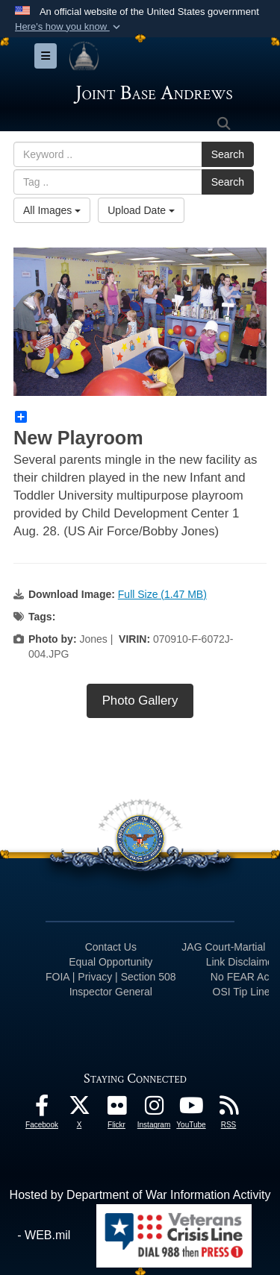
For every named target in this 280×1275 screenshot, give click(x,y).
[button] (69, 26)
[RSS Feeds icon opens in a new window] (228, 1109)
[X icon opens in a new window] (79, 1109)
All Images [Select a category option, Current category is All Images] (52, 210)
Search (227, 154)
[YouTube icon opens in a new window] (191, 1109)
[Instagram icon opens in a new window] (153, 1109)
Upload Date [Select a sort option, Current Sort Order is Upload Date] (141, 210)
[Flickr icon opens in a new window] (116, 1109)
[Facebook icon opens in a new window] (41, 1109)
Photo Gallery (140, 700)
